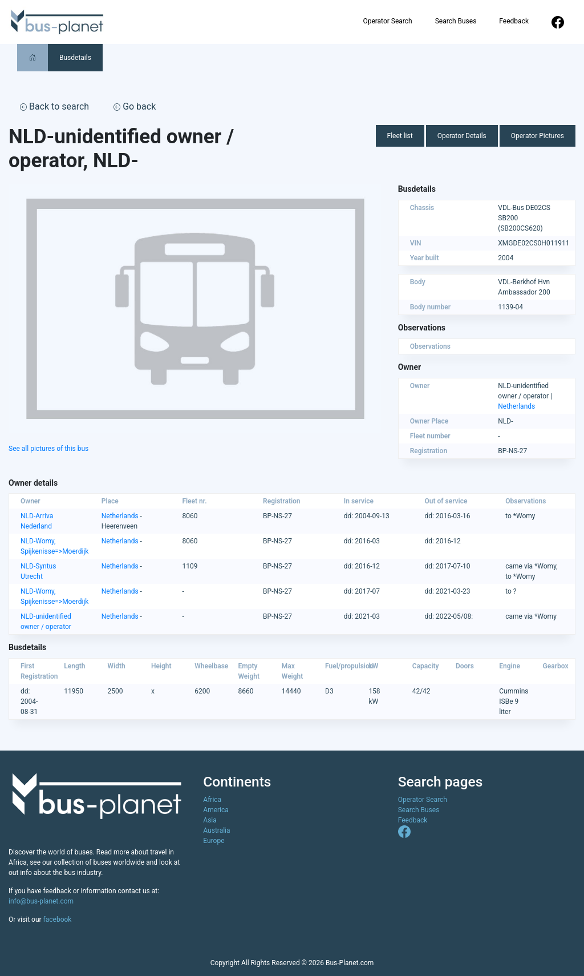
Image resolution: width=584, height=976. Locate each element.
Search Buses (456, 21)
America (216, 810)
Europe (213, 841)
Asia (209, 820)
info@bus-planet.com (41, 901)
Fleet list (400, 136)
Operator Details (461, 136)
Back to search (54, 106)
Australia (216, 830)
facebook (57, 919)
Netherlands (516, 406)
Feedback (514, 21)
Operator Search (387, 21)
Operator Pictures (537, 136)
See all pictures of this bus (48, 449)
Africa (212, 800)
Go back (134, 106)
